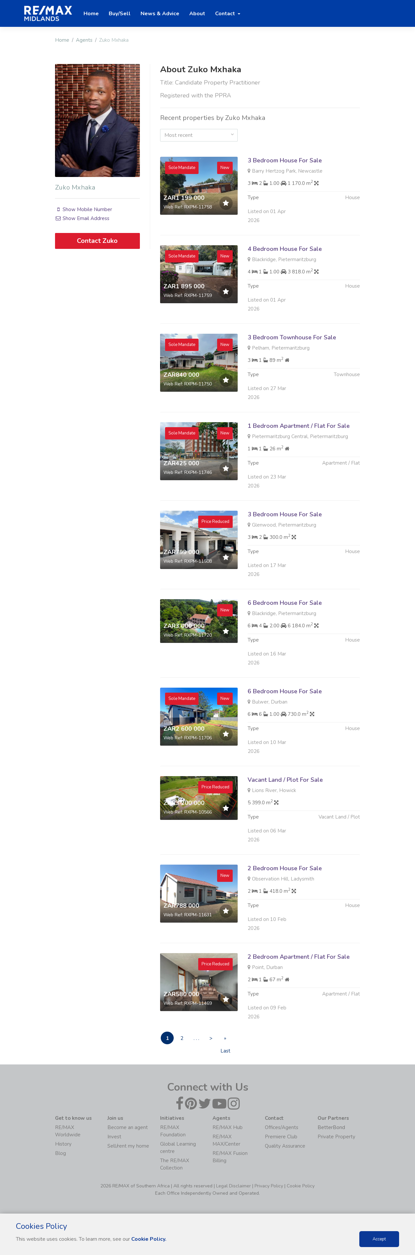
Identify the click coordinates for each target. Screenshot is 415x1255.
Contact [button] (225, 13)
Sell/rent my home (128, 1146)
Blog (60, 1153)
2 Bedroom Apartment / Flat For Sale (299, 989)
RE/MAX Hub (227, 1127)
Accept (379, 1239)
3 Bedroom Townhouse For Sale (292, 369)
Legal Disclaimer (233, 1186)
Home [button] (91, 13)
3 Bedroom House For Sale (285, 160)
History (63, 1144)
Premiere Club (281, 1136)
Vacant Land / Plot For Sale (285, 812)
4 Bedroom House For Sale (285, 281)
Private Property (336, 1136)
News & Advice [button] (160, 13)
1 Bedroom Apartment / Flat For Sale (299, 458)
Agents (84, 40)
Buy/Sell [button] (120, 13)
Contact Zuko (97, 240)
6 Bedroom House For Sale (285, 635)
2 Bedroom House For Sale (285, 900)
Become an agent (127, 1127)
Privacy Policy (269, 1186)
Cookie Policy (301, 1186)
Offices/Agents (281, 1127)
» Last (229, 1040)
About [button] (197, 13)
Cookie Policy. (149, 1239)
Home (62, 40)
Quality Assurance (285, 1146)
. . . (198, 1038)
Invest (114, 1136)
